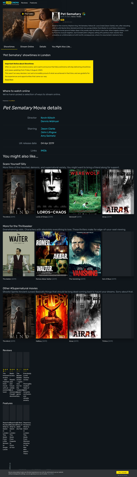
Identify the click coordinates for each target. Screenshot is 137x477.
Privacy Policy (51, 447)
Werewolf (73, 217)
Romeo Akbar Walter (44, 279)
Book (21, 437)
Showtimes (9, 46)
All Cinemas (36, 432)
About (48, 432)
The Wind (6, 217)
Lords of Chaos (42, 217)
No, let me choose (122, 475)
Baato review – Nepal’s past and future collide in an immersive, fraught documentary (45, 375)
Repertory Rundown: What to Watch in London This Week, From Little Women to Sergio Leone (16, 408)
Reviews (24, 3)
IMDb (44, 150)
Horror (73, 16)
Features (33, 3)
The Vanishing (75, 279)
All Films (22, 442)
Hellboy (39, 341)
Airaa (104, 217)
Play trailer (11, 13)
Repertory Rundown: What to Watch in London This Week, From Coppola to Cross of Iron (47, 408)
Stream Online (27, 46)
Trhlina (105, 341)
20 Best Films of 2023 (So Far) (76, 406)
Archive (49, 437)
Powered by (9, 100)
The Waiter (7, 279)
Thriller (78, 16)
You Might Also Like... (62, 46)
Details (43, 46)
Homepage (22, 432)
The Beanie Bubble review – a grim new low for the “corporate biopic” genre (77, 375)
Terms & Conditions (53, 442)
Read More (51, 474)
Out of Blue (106, 279)
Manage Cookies (52, 452)
